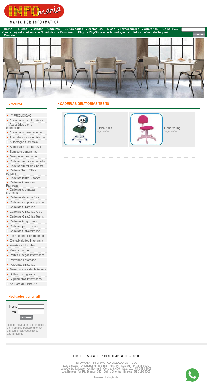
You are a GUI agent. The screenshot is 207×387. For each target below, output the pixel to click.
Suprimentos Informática (26, 279)
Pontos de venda (111, 355)
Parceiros (66, 32)
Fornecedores (129, 28)
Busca (22, 28)
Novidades (48, 32)
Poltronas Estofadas (23, 259)
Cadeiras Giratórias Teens (27, 216)
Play (81, 32)
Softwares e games (22, 274)
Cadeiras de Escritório (24, 197)
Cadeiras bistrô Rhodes (25, 178)
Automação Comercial (24, 142)
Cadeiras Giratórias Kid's (26, 211)
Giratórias (151, 28)
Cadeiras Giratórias (22, 206)
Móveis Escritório (21, 250)
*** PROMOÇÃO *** (23, 115)
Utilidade (135, 32)
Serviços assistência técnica (28, 269)
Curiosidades (74, 28)
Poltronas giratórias (22, 264)
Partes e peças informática (27, 255)
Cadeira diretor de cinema (27, 166)
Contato (9, 35)
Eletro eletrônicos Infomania (28, 235)
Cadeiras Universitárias (25, 231)
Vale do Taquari (157, 32)
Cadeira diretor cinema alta (27, 161)
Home (8, 28)
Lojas (32, 32)
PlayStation (97, 32)
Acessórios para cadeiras (26, 132)
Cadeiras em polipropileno (27, 202)
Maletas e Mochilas (22, 245)
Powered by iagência (106, 377)
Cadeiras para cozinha (24, 226)
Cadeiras (53, 28)
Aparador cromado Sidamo (27, 137)
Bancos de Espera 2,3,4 (25, 146)
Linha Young (172, 128)
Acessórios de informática (26, 120)
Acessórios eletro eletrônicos (19, 126)
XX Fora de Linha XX (23, 283)
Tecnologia (117, 32)
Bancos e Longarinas (23, 151)
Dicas (111, 28)
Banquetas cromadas (23, 156)
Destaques (95, 28)
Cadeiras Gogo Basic (23, 221)
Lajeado (18, 32)
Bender (38, 28)
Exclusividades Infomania (26, 240)
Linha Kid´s (104, 128)
